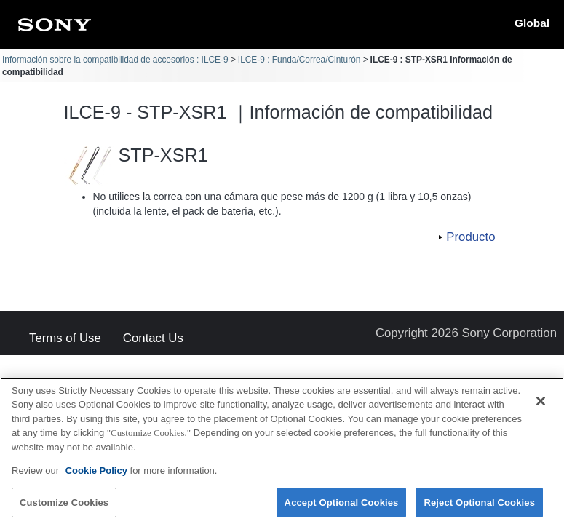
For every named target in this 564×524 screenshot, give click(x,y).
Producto (470, 237)
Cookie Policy (97, 477)
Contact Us (153, 339)
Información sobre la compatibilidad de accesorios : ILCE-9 (115, 60)
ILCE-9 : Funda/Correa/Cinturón (299, 60)
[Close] (541, 408)
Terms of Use (65, 339)
